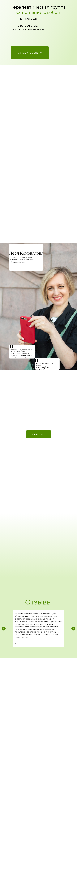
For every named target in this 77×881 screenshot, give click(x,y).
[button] (30, 52)
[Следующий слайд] (73, 628)
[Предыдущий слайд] (4, 628)
